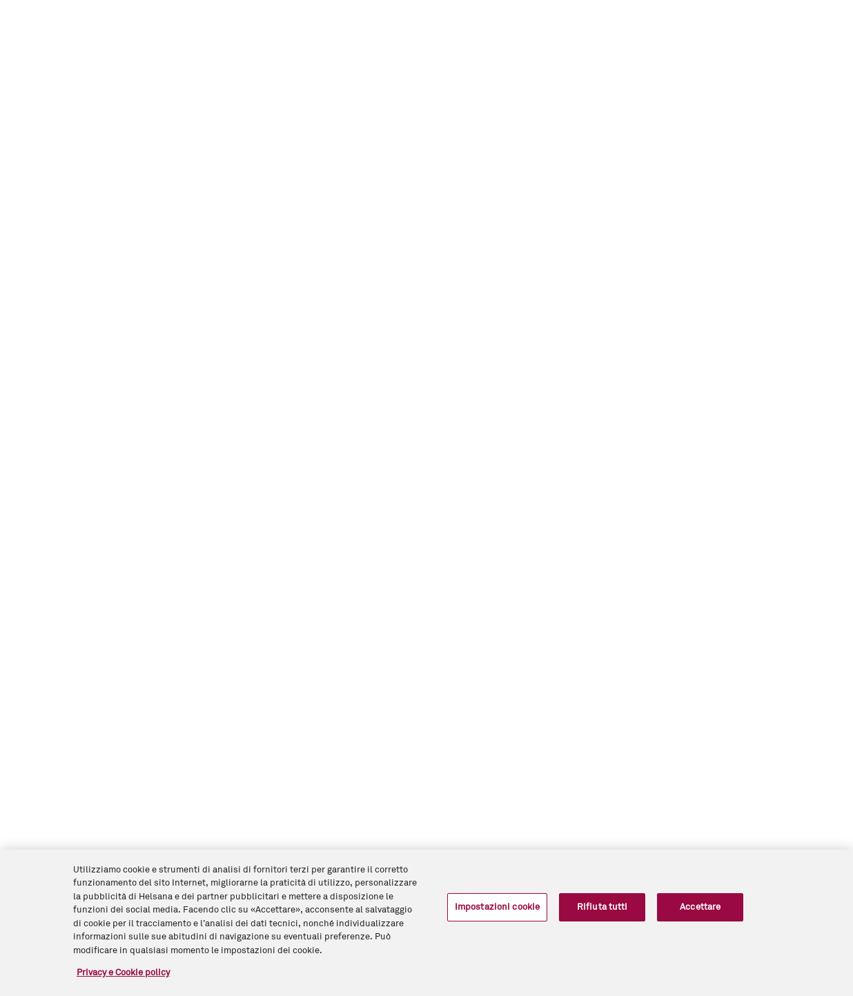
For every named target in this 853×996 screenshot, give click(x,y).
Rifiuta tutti (602, 907)
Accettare (700, 907)
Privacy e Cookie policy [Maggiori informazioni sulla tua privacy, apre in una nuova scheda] (123, 972)
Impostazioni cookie (497, 907)
